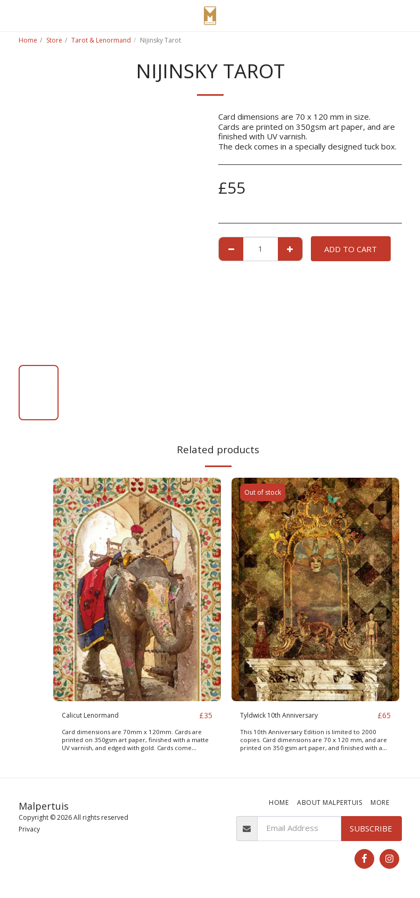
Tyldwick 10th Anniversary (288, 715)
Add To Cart (350, 249)
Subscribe (371, 828)
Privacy (29, 829)
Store (54, 40)
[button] (12, 15)
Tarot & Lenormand (101, 40)
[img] (137, 589)
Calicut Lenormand (95, 715)
